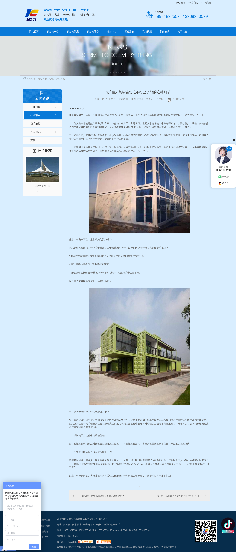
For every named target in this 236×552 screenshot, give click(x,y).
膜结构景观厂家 (42, 186)
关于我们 (182, 31)
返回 (207, 79)
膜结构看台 (93, 31)
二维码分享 (178, 99)
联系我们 (193, 2)
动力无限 (72, 541)
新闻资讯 (164, 31)
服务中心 (111, 31)
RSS (69, 536)
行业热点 (60, 79)
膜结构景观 (73, 31)
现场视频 (147, 31)
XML (75, 536)
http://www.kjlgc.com (79, 108)
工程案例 (129, 31)
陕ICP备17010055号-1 (140, 530)
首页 (40, 79)
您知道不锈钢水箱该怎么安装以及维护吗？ (103, 496)
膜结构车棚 (53, 31)
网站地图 (180, 2)
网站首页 (34, 31)
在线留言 (206, 2)
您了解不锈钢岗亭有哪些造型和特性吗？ (176, 496)
